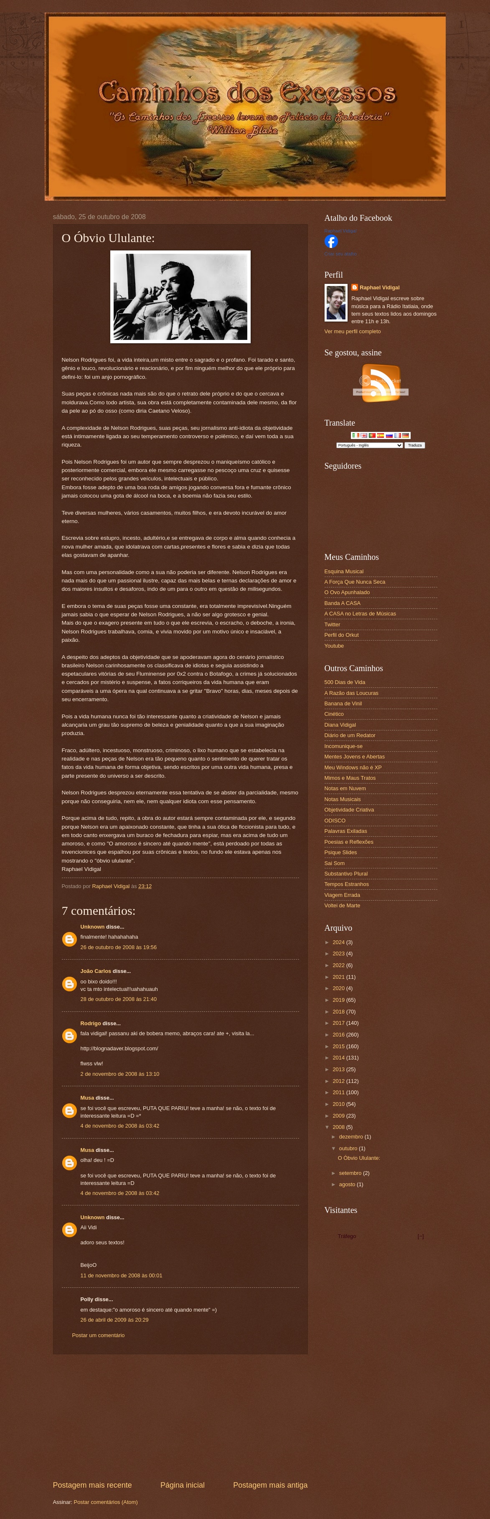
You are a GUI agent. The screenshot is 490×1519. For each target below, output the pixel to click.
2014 (339, 1057)
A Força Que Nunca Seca (355, 582)
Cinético (334, 714)
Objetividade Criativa (349, 810)
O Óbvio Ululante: (359, 1158)
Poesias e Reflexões (349, 842)
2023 (339, 953)
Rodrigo (91, 1023)
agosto (348, 1184)
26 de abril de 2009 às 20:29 (115, 1320)
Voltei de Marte (343, 905)
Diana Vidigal (340, 725)
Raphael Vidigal (341, 230)
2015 (339, 1046)
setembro (351, 1173)
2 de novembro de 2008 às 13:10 (120, 1074)
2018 (339, 1011)
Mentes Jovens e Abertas (355, 756)
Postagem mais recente (92, 1485)
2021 (339, 977)
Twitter (332, 624)
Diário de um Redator (350, 735)
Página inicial (182, 1485)
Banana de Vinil (343, 703)
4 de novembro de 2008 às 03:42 (120, 1126)
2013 (339, 1069)
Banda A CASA (343, 603)
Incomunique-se (344, 746)
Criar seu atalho (341, 253)
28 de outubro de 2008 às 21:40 (119, 999)
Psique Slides (341, 852)
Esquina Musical (344, 571)
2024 (339, 942)
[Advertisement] (180, 1417)
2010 (339, 1104)
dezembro (352, 1137)
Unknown (93, 927)
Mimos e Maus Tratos (350, 778)
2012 (339, 1081)
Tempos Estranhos (347, 884)
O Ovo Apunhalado (347, 592)
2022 (339, 965)
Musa (87, 1098)
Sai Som (335, 863)
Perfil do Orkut (342, 635)
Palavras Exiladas (346, 831)
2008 (339, 1127)
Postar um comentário (98, 1335)
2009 (339, 1116)
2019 (339, 1000)
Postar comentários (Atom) (106, 1502)
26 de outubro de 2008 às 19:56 (119, 947)
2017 (339, 1023)
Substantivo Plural (346, 874)
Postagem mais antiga (270, 1485)
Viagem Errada (343, 895)
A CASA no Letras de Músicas (360, 613)
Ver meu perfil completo (353, 331)
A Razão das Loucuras (352, 693)
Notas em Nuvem (345, 788)
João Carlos (96, 971)
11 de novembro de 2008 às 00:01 (121, 1275)
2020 (339, 988)
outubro (349, 1148)
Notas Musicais (343, 799)
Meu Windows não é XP (353, 767)
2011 (339, 1092)
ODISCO (335, 820)
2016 (339, 1034)
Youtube (334, 646)
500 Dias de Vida (345, 682)
